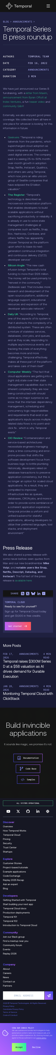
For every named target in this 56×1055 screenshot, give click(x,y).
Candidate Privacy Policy (13, 1009)
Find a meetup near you (15, 941)
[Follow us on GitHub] (28, 811)
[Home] (19, 6)
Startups (7, 852)
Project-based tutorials (15, 867)
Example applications (14, 872)
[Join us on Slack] (47, 811)
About (6, 969)
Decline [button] (36, 1047)
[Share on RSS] (22, 593)
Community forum (12, 945)
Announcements (22, 21)
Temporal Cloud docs (14, 908)
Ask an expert (10, 884)
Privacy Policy (8, 1006)
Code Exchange (11, 876)
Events (6, 949)
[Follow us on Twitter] (18, 811)
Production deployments (16, 913)
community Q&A (13, 106)
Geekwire (13, 137)
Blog (6, 21)
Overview (8, 826)
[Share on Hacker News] (43, 593)
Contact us (9, 982)
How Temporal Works (14, 831)
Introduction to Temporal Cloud (20, 925)
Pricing (6, 839)
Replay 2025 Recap (13, 880)
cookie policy (41, 1038)
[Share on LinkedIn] (38, 593)
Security (7, 843)
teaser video (37, 102)
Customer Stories (12, 863)
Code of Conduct (10, 1015)
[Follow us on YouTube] (8, 811)
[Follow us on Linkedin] (38, 811)
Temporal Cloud (11, 835)
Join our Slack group (14, 937)
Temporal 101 (10, 917)
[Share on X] (27, 593)
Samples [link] (28, 779)
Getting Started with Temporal (19, 900)
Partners (7, 986)
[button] (48, 6)
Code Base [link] (28, 769)
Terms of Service (10, 1012)
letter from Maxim (36, 93)
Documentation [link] (28, 758)
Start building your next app (18, 904)
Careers (7, 973)
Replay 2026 (10, 954)
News (6, 977)
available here (23, 580)
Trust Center (10, 847)
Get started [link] (17, 626)
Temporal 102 (10, 921)
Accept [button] (19, 1047)
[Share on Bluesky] (33, 593)
